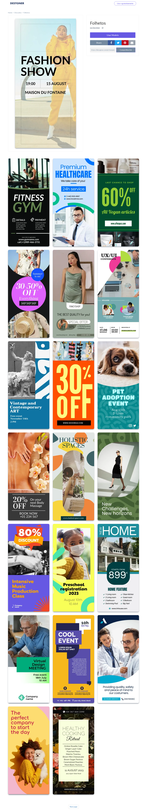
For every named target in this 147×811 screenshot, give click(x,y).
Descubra (17, 13)
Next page (73, 807)
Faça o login (105, 3)
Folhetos (27, 13)
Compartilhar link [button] (126, 50)
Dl (102, 28)
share (99, 42)
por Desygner (95, 28)
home (10, 13)
